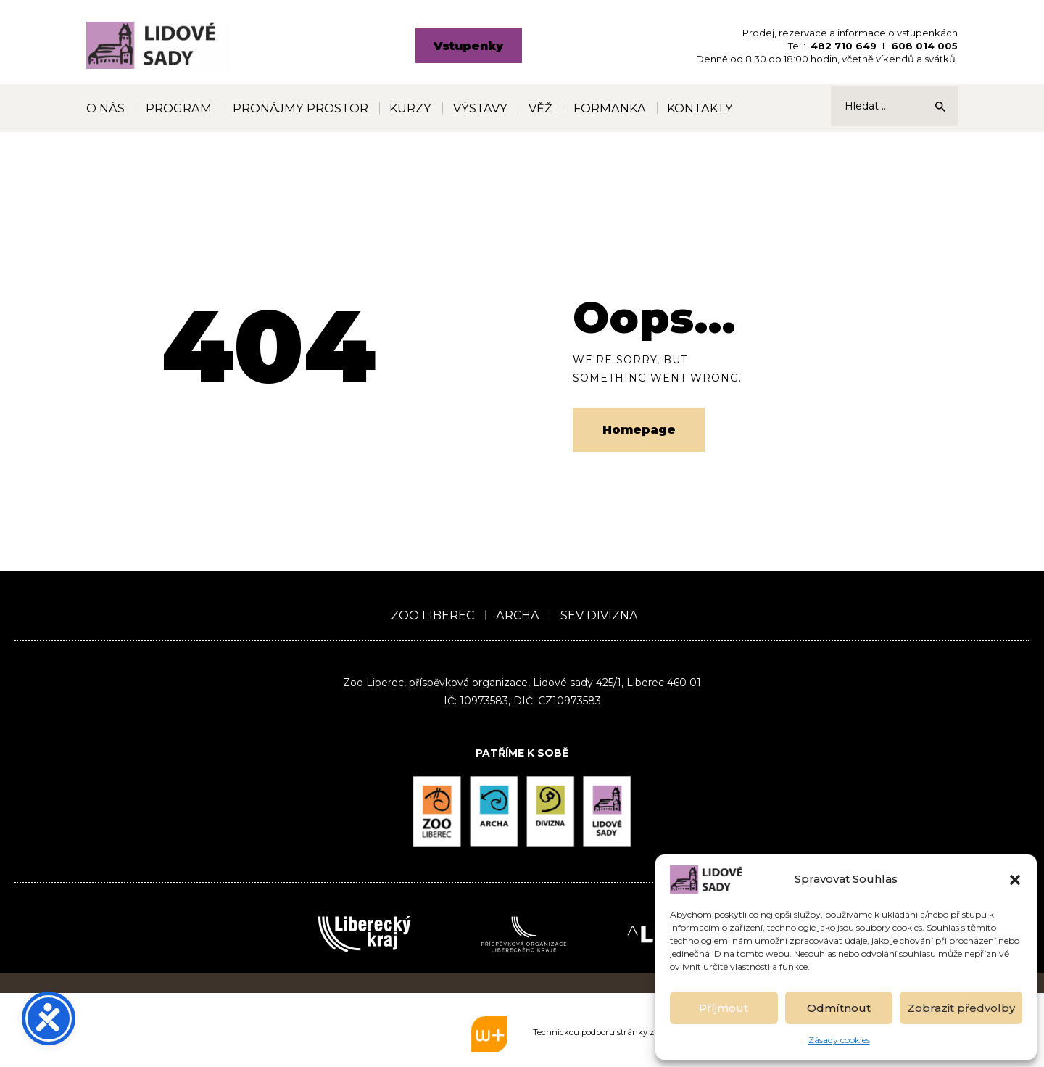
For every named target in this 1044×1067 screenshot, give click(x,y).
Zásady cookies (839, 1039)
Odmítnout (839, 1008)
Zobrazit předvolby (961, 1008)
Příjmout (723, 1008)
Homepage (639, 430)
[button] (1015, 880)
